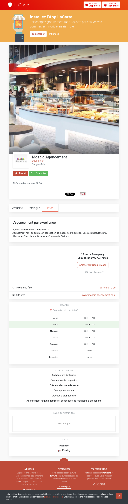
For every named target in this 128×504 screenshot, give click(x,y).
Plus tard (54, 33)
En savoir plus (29, 489)
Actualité (17, 207)
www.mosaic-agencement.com (99, 295)
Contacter (38, 173)
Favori (20, 173)
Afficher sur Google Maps (92, 265)
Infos (50, 207)
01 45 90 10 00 (107, 287)
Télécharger (38, 33)
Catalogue (34, 207)
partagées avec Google (53, 497)
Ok (119, 495)
